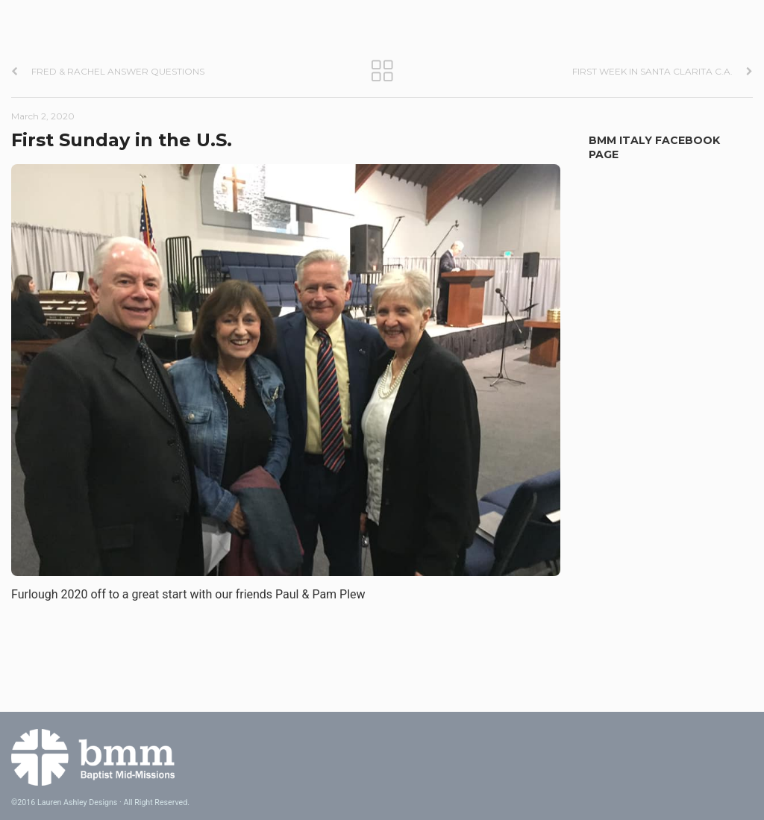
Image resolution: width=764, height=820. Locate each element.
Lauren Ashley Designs (77, 802)
